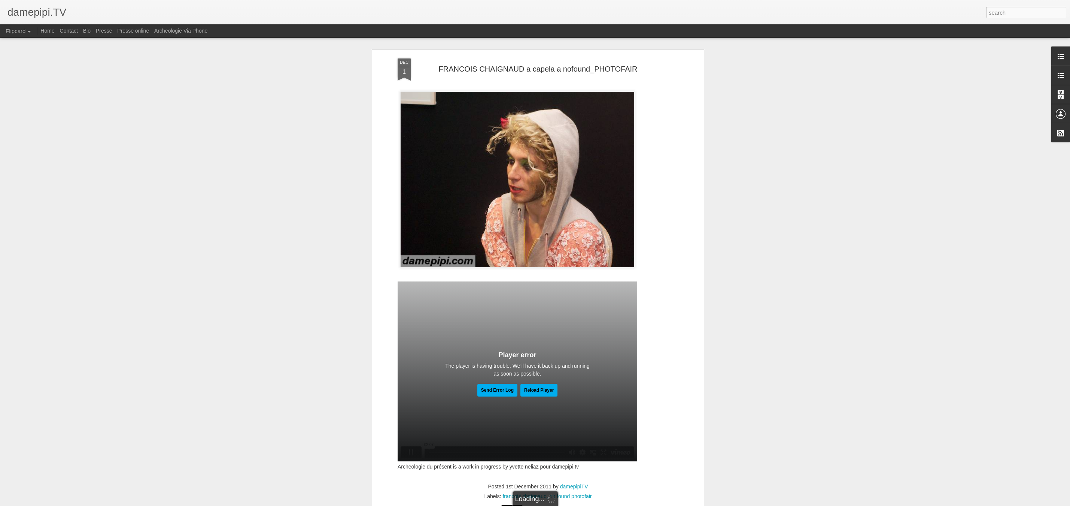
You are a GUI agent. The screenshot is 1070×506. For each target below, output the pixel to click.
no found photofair (571, 496)
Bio (87, 31)
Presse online (133, 31)
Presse (104, 31)
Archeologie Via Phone (180, 31)
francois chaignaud (524, 496)
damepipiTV (574, 487)
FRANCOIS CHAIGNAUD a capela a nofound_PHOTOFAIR (538, 69)
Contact (69, 31)
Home (47, 31)
